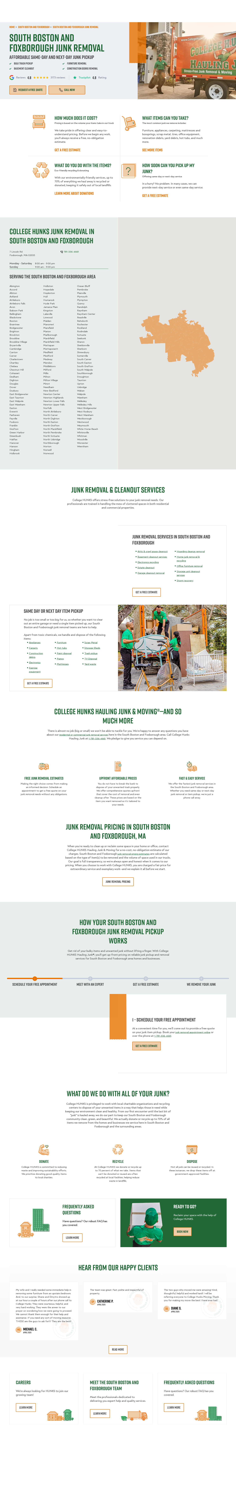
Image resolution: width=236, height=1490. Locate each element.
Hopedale (48, 289)
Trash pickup (91, 653)
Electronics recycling (150, 566)
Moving (71, 16)
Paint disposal (65, 653)
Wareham (82, 397)
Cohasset (15, 373)
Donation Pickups (116, 16)
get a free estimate (38, 683)
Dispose (192, 1161)
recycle (118, 1161)
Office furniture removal (193, 566)
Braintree (15, 324)
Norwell (47, 450)
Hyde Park (49, 303)
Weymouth (83, 425)
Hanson (14, 446)
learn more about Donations (74, 193)
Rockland (82, 328)
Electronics (36, 662)
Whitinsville (83, 432)
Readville (82, 317)
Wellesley (82, 401)
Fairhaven (15, 415)
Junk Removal (90, 16)
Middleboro (49, 366)
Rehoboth (82, 321)
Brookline (15, 338)
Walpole (81, 394)
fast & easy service (192, 778)
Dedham (14, 376)
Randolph (82, 307)
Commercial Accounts (99, 4)
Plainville (81, 293)
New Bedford (50, 390)
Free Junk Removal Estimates (43, 778)
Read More (118, 1349)
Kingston (48, 310)
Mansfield (48, 328)
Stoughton (83, 376)
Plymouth (82, 296)
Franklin (14, 425)
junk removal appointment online (195, 1032)
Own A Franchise (162, 4)
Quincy (81, 303)
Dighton (14, 380)
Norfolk (47, 408)
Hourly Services (143, 16)
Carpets (34, 648)
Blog (193, 16)
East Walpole (16, 401)
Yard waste (91, 664)
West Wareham (85, 415)
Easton (13, 408)
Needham (48, 387)
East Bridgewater (19, 394)
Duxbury (14, 390)
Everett (14, 411)
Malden (47, 321)
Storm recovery (188, 580)
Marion (47, 331)
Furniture (62, 642)
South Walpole (85, 369)
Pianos (61, 658)
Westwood (83, 422)
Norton (47, 446)
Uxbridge (82, 387)
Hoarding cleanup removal (195, 551)
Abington (15, 286)
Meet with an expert (90, 984)
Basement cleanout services (154, 560)
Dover (13, 387)
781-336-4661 (218, 4)
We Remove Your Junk (201, 984)
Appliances (35, 642)
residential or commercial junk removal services (88, 735)
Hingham (14, 450)
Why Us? (179, 16)
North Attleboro (52, 411)
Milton (46, 376)
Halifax (13, 439)
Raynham (82, 310)
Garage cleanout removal (153, 577)
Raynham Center (86, 314)
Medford (48, 355)
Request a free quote (28, 90)
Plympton (82, 300)
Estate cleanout (147, 571)
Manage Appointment (189, 4)
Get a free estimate (155, 195)
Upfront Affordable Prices (118, 778)
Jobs (77, 4)
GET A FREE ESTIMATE (67, 150)
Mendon (47, 362)
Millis (45, 373)
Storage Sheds (93, 648)
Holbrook (15, 453)
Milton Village (50, 380)
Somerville (82, 355)
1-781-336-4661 (101, 738)
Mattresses (63, 664)
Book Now (217, 16)
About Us (141, 4)
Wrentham (82, 446)
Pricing (164, 16)
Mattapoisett (50, 348)
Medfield (48, 352)
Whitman (82, 436)
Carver (13, 355)
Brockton (15, 334)
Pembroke (82, 289)
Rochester (82, 324)
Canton (14, 352)
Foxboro (14, 422)
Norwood (48, 453)
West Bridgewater (87, 408)
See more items (152, 150)
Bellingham (15, 314)
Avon (12, 307)
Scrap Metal (91, 642)
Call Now (67, 90)
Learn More (72, 1237)
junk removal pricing (118, 881)
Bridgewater (16, 328)
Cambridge (15, 348)
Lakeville (47, 314)
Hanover (14, 443)
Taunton (81, 380)
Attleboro (15, 300)
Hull (45, 296)
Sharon (81, 341)
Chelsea (14, 366)
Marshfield (48, 338)
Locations (123, 4)
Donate (44, 1161)
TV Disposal (91, 658)
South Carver (84, 359)
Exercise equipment (35, 669)
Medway (47, 359)
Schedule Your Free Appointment (34, 984)
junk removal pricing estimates (133, 854)
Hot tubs (62, 648)
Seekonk (81, 338)
